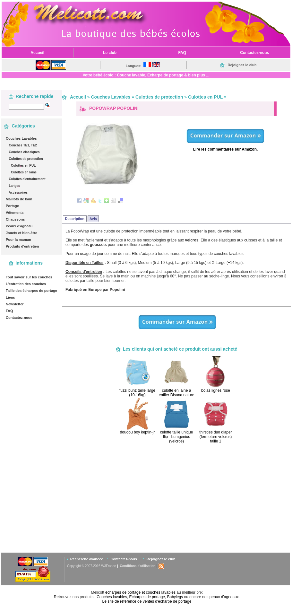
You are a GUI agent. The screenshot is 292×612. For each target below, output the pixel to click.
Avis (93, 219)
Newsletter (15, 304)
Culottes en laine (23, 172)
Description (75, 219)
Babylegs (175, 597)
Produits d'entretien (22, 246)
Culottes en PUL (23, 165)
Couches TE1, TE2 (22, 145)
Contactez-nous (19, 317)
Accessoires (18, 192)
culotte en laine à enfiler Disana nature (176, 392)
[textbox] (26, 106)
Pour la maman (18, 239)
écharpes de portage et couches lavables (140, 592)
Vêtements (15, 212)
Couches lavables (112, 597)
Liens (10, 297)
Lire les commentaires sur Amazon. (225, 149)
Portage (12, 206)
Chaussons (15, 219)
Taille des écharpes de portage (31, 291)
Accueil (78, 97)
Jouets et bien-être (21, 233)
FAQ (9, 311)
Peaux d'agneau (19, 226)
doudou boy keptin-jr (137, 432)
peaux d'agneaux (224, 597)
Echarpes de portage (147, 597)
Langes (14, 186)
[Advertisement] (188, 498)
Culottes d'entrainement (27, 179)
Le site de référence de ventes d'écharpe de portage (147, 601)
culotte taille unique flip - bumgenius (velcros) (176, 436)
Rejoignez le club (161, 559)
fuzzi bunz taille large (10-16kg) (137, 392)
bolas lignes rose (215, 390)
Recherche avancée (86, 559)
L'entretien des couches (26, 284)
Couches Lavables (21, 138)
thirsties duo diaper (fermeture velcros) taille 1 (215, 436)
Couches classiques (24, 152)
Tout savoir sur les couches (29, 277)
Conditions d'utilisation (137, 566)
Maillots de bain (19, 199)
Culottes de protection (25, 159)
